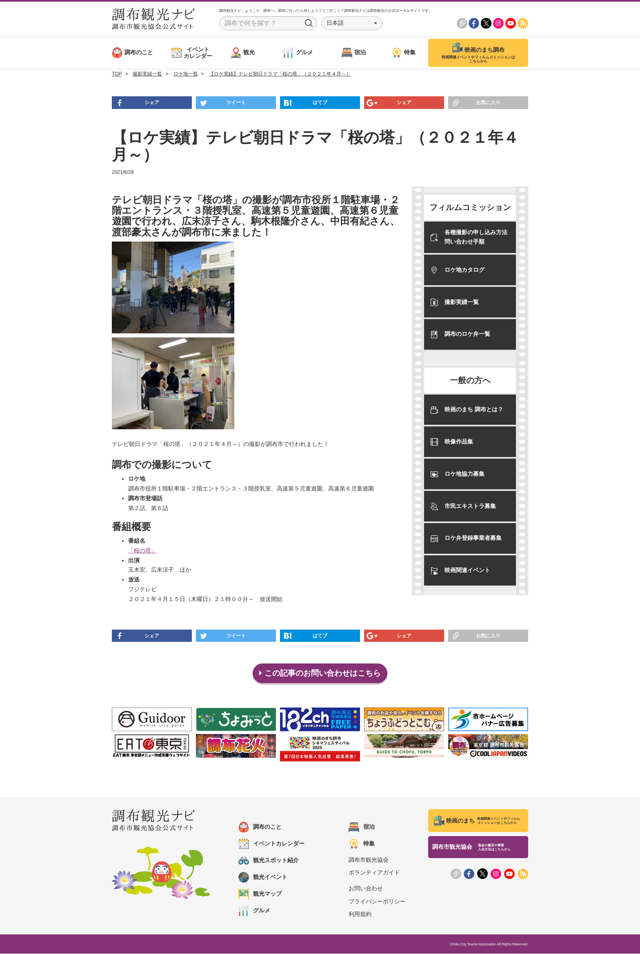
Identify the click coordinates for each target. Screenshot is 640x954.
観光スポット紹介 (268, 861)
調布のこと (260, 827)
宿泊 (362, 827)
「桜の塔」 (142, 550)
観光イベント (262, 877)
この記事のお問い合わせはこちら (320, 673)
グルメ (254, 911)
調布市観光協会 (369, 860)
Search (309, 23)
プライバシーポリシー (377, 901)
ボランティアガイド (374, 873)
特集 (362, 844)
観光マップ (260, 894)
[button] (351, 23)
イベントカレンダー (271, 844)
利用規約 (360, 914)
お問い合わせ (366, 888)
